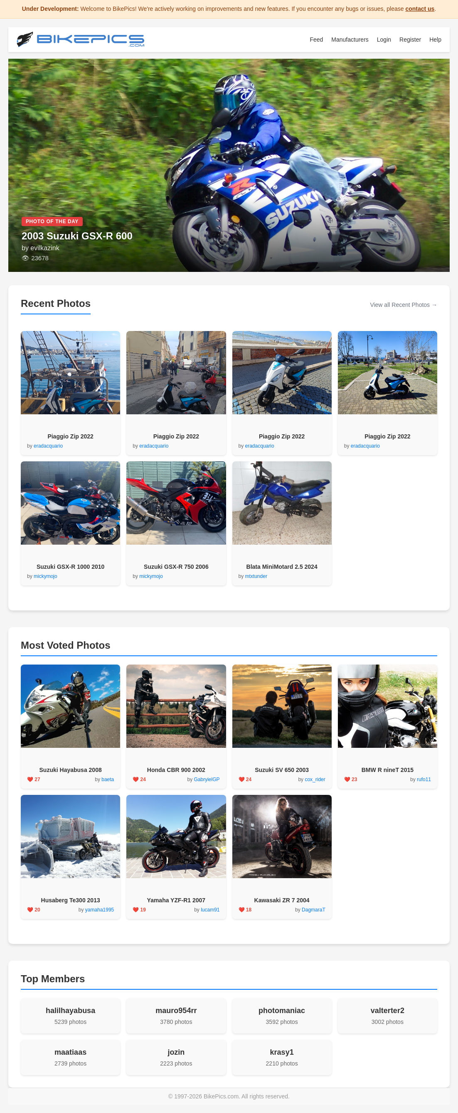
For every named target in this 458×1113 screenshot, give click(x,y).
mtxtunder (256, 576)
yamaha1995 (99, 910)
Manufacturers (349, 39)
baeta (107, 779)
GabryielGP (206, 779)
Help (435, 39)
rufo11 (424, 779)
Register (410, 39)
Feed (316, 39)
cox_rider (315, 779)
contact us (419, 8)
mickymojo (45, 576)
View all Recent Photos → (403, 304)
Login (384, 39)
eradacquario (48, 446)
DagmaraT (313, 910)
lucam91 (210, 910)
